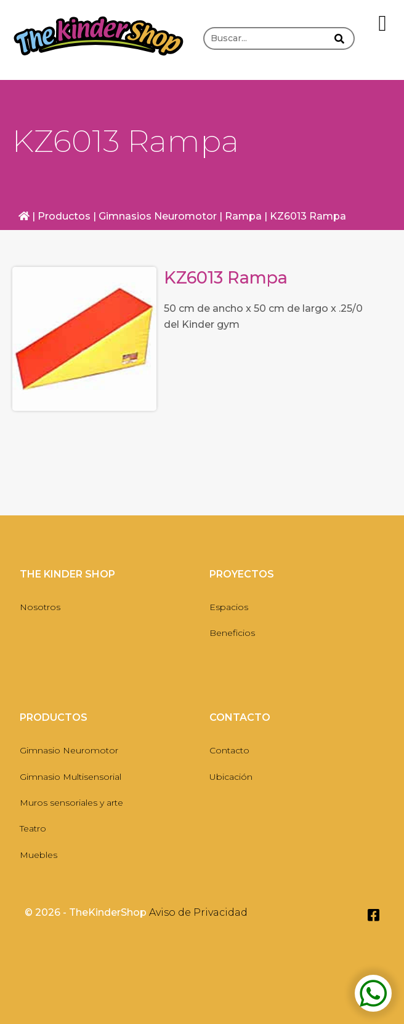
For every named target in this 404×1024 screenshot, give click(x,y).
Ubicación (230, 776)
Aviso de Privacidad (198, 912)
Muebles (38, 854)
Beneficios (232, 632)
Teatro (33, 828)
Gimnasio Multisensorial (70, 776)
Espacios (228, 607)
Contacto (229, 750)
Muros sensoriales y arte (71, 802)
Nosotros (40, 607)
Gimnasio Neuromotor (69, 750)
